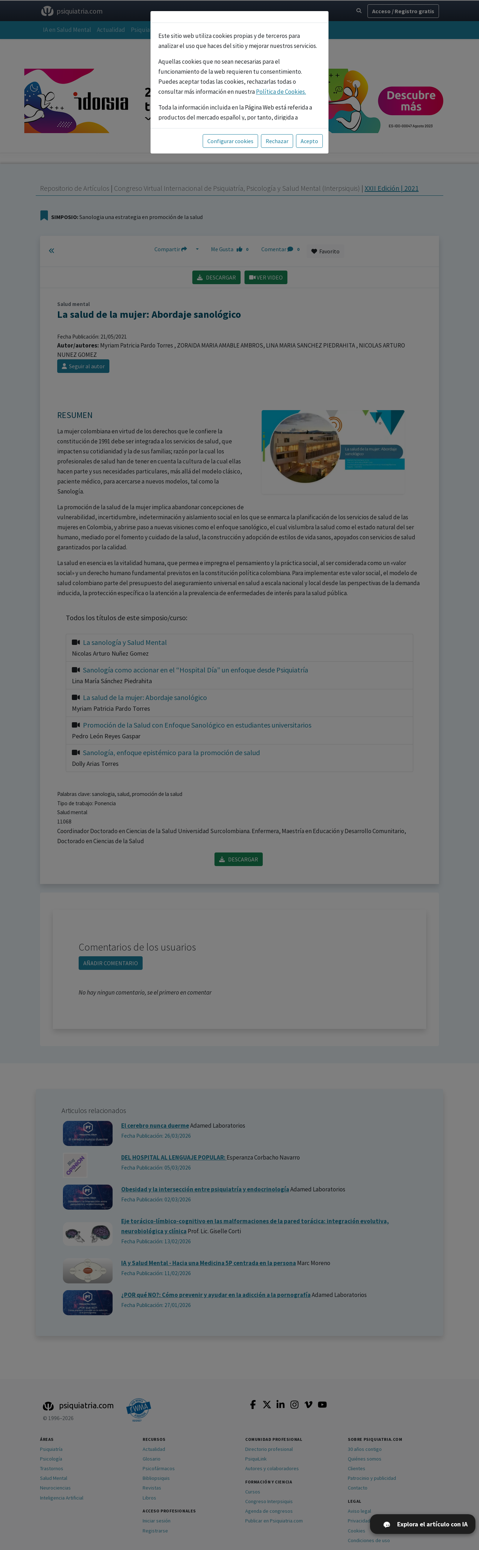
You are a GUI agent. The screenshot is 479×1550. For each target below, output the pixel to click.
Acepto (309, 141)
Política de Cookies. (281, 92)
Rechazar (277, 141)
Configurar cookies (230, 141)
